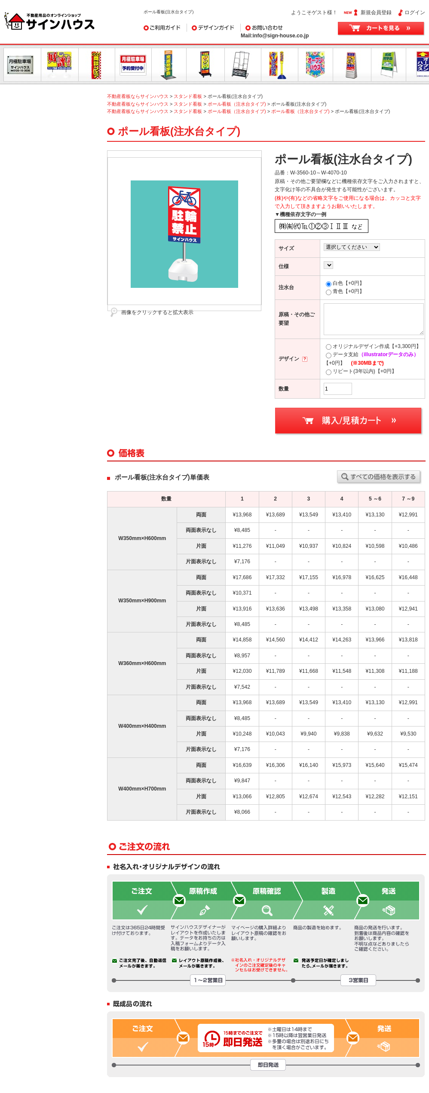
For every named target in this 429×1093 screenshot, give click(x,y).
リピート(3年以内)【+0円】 (361, 371)
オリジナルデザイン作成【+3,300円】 (373, 346)
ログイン (414, 12)
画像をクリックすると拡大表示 (157, 312)
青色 (345, 291)
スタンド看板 (188, 96)
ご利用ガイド (165, 28)
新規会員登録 (376, 12)
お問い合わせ (284, 28)
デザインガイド (214, 28)
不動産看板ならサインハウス (138, 96)
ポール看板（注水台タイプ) (237, 104)
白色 (345, 283)
